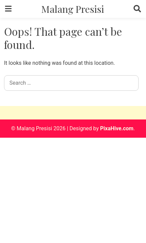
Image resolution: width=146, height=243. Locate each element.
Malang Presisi (72, 8)
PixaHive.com (116, 128)
